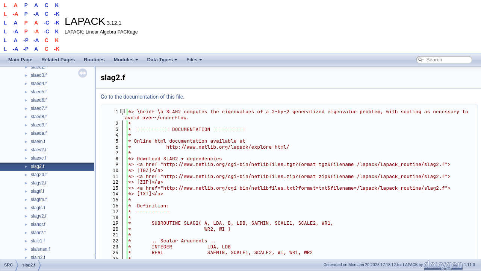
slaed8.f (39, 116)
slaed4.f (39, 83)
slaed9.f (39, 125)
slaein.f (38, 141)
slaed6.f (39, 100)
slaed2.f (39, 67)
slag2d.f (39, 174)
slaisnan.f (40, 249)
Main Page (20, 59)
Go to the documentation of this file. (143, 97)
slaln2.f (38, 257)
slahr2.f (38, 232)
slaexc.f (38, 158)
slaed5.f (39, 91)
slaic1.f (38, 241)
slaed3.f (39, 75)
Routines (94, 59)
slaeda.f (39, 133)
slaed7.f (39, 108)
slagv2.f (38, 216)
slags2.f (38, 183)
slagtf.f (37, 191)
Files (194, 59)
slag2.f (37, 166)
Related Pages (58, 59)
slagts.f (38, 207)
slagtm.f (39, 199)
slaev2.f (38, 149)
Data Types (162, 59)
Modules (126, 59)
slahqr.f (38, 224)
